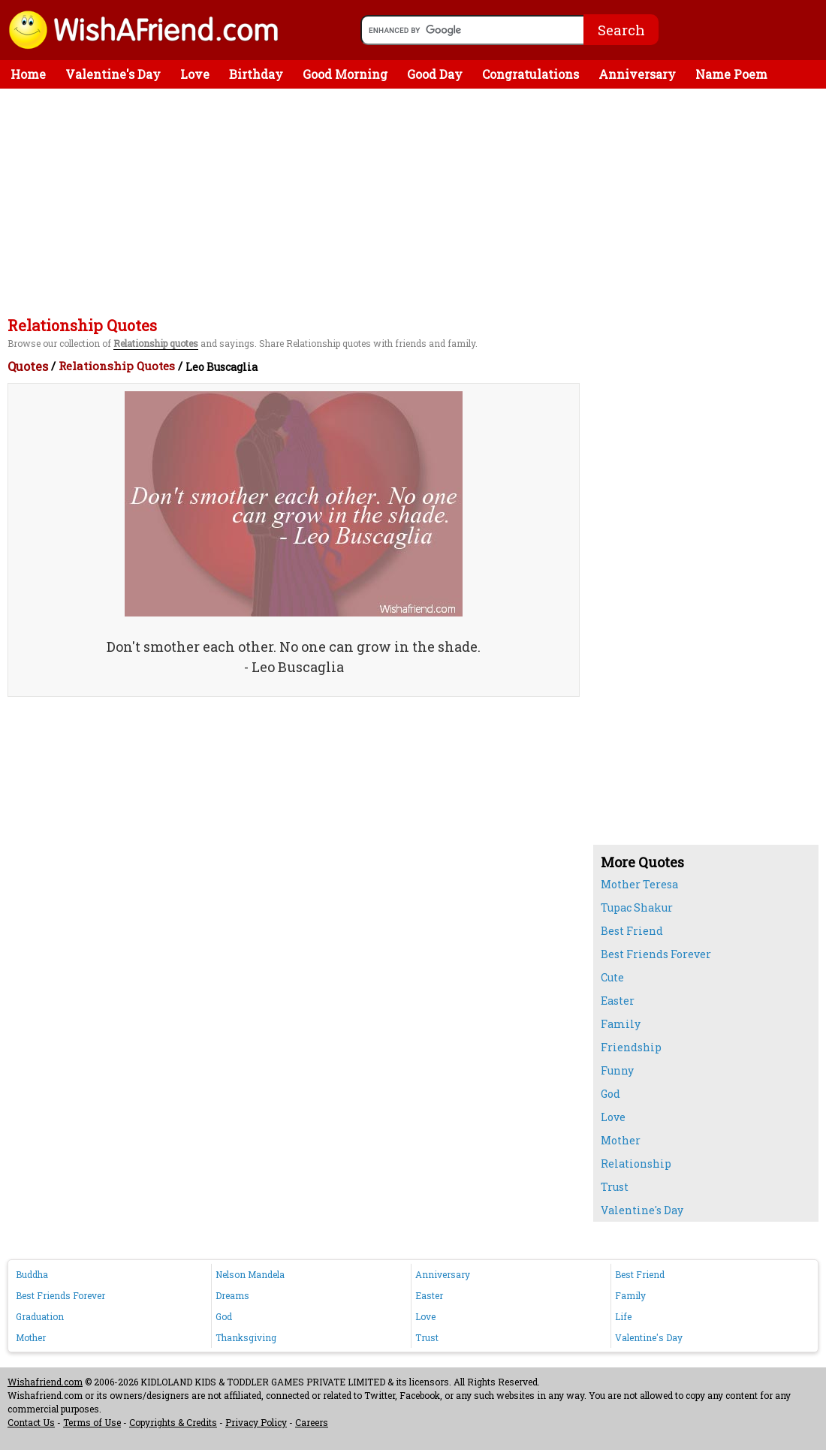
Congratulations (530, 74)
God (610, 1094)
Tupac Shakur (637, 907)
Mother (621, 1140)
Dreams (232, 1295)
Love (195, 74)
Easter (618, 1000)
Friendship (631, 1047)
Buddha (32, 1274)
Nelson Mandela (250, 1274)
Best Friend (632, 931)
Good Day (435, 74)
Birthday (256, 74)
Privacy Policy (256, 1422)
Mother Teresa (639, 884)
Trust (615, 1187)
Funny (617, 1070)
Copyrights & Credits (173, 1422)
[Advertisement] (417, 201)
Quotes (28, 366)
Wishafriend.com (45, 1382)
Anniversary (637, 74)
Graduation (40, 1316)
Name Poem (731, 74)
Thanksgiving (246, 1337)
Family (621, 1024)
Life (623, 1316)
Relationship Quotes (117, 365)
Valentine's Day (113, 74)
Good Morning (345, 74)
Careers (311, 1422)
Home (28, 74)
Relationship (636, 1163)
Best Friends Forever (656, 954)
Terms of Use (92, 1422)
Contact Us (31, 1422)
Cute (612, 977)
